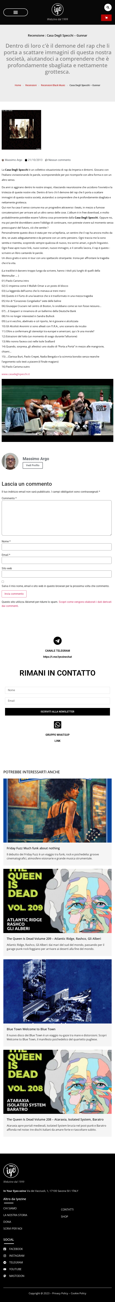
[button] (15, 12)
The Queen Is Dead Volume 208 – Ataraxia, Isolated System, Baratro (55, 1119)
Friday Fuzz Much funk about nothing (33, 848)
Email (6, 555)
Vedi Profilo (32, 465)
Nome (6, 541)
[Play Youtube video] (57, 410)
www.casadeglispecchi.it (16, 374)
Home (18, 85)
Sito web (7, 568)
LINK (57, 740)
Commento (9, 498)
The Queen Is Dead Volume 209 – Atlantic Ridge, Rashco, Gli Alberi (54, 939)
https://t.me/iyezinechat (57, 656)
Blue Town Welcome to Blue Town (31, 1029)
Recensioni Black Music (53, 85)
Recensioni (31, 85)
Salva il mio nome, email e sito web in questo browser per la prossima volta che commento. (55, 586)
